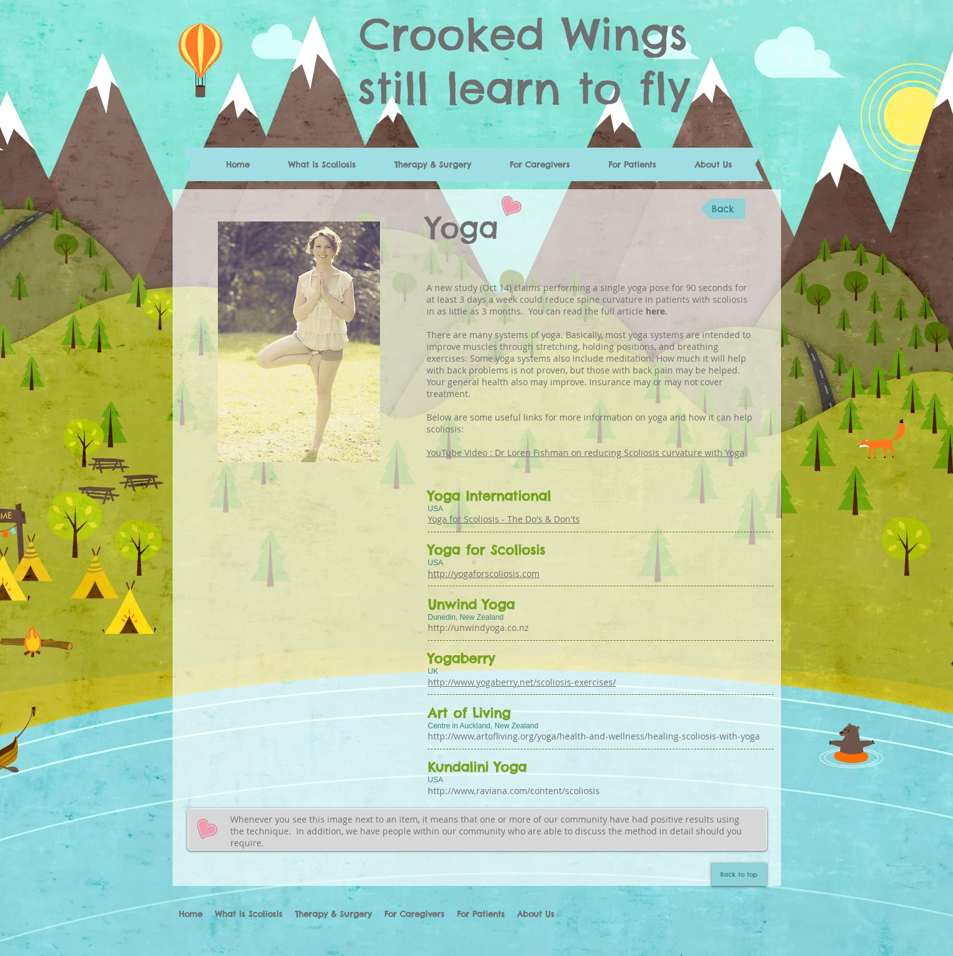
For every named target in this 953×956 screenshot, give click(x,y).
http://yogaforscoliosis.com (484, 573)
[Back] (722, 209)
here (655, 311)
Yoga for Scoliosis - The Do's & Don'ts (504, 519)
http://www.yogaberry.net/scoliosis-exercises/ (522, 682)
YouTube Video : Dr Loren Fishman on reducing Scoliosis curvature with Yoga (585, 452)
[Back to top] (739, 874)
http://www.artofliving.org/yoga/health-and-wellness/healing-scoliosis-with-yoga (594, 736)
